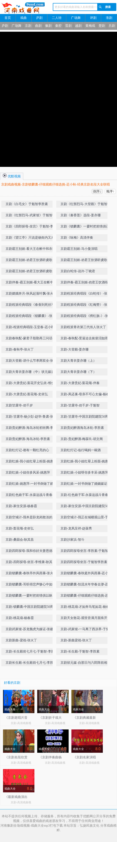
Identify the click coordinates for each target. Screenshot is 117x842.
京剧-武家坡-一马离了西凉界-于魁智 (86, 629)
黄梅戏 (90, 25)
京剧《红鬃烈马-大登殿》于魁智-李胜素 (85, 205)
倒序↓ (97, 191)
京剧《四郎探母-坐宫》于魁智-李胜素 (31, 227)
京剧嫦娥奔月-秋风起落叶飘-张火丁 (31, 293)
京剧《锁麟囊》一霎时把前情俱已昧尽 (86, 227)
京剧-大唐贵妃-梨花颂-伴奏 (80, 383)
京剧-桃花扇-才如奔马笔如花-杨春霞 (86, 606)
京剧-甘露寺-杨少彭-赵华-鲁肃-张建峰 (31, 417)
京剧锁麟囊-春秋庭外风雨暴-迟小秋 (85, 573)
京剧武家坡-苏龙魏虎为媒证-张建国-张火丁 (32, 630)
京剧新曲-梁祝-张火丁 (21, 640)
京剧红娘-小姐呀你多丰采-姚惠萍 (84, 472)
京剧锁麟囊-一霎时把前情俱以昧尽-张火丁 (31, 596)
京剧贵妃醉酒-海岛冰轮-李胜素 (28, 439)
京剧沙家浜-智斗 (72, 539)
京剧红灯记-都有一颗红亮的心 (27, 450)
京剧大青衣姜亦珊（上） (78, 360)
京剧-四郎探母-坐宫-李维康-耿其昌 (31, 562)
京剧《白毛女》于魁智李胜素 (27, 204)
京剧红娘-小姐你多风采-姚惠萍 (28, 472)
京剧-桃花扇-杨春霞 (20, 618)
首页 (7, 18)
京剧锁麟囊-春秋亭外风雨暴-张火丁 (31, 573)
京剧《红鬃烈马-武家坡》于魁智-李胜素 (31, 216)
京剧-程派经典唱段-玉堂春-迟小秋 (30, 327)
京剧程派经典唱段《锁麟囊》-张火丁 (31, 317)
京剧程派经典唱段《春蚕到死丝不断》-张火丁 (30, 305)
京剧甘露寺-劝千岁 (19, 405)
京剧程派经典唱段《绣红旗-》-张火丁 (85, 317)
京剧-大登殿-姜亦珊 (74, 349)
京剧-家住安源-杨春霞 (21, 506)
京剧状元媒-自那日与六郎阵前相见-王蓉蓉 (85, 663)
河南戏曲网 (23, 8)
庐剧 (39, 18)
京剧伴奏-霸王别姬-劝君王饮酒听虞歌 (85, 283)
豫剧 (48, 25)
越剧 (78, 25)
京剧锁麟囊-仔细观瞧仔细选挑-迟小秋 (85, 596)
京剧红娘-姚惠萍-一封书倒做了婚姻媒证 (31, 484)
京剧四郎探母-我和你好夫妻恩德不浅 (31, 551)
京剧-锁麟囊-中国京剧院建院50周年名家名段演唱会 (31, 607)
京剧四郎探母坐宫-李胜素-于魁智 (84, 551)
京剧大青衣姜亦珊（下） (78, 372)
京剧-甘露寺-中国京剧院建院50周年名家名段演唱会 (85, 417)
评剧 (93, 18)
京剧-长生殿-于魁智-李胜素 (80, 651)
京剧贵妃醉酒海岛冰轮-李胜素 (82, 428)
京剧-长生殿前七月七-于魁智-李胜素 (32, 651)
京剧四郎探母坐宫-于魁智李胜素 (83, 562)
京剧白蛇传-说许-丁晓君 (77, 271)
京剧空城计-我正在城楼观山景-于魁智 (85, 518)
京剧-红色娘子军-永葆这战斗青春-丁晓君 (86, 495)
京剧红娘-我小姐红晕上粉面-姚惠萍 (31, 461)
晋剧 (68, 25)
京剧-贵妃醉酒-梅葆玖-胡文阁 (81, 439)
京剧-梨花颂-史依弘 (20, 528)
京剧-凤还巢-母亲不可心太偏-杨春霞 (86, 394)
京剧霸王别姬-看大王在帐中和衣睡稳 (31, 249)
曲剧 (38, 25)
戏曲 (23, 18)
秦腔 (58, 25)
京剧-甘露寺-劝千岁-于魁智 (80, 405)
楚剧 (102, 25)
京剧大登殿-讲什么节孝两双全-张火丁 (31, 361)
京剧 (28, 25)
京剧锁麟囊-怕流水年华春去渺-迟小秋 (85, 585)
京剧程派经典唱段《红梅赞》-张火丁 (85, 305)
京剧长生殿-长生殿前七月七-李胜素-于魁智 (32, 663)
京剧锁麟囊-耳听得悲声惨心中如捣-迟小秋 (31, 585)
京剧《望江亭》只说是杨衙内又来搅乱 (32, 238)
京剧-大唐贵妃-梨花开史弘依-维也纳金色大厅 (32, 384)
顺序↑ (110, 191)
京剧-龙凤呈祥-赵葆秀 (76, 528)
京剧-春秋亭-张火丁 (20, 349)
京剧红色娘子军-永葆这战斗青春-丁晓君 (31, 495)
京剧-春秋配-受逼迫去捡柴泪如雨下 (85, 338)
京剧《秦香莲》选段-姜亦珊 (80, 215)
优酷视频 (12, 175)
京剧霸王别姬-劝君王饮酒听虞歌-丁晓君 (31, 261)
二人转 (57, 18)
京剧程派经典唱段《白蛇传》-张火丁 (85, 294)
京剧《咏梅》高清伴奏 (76, 237)
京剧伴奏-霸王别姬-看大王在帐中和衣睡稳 (31, 283)
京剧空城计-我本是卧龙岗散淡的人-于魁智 (31, 518)
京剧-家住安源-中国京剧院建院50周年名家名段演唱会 (85, 507)
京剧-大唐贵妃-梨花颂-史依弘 (27, 394)
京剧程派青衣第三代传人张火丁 (83, 327)
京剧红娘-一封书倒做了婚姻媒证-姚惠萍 (85, 484)
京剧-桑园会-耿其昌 (20, 539)
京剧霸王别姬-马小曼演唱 (78, 249)
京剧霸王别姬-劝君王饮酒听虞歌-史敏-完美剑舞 (31, 272)
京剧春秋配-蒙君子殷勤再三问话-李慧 (31, 339)
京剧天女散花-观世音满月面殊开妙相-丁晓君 (85, 619)
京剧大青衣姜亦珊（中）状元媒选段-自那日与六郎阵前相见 (30, 372)
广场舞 (76, 18)
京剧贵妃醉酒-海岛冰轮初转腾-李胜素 (31, 428)
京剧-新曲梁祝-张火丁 (76, 640)
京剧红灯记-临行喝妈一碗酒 (80, 450)
